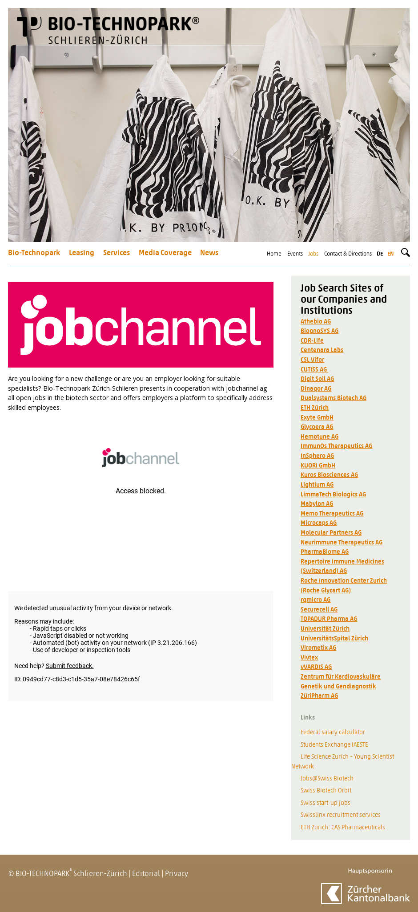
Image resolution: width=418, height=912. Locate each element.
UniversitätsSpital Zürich (334, 639)
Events (295, 254)
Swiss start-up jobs (325, 803)
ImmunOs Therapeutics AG (336, 446)
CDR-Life (312, 341)
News (209, 253)
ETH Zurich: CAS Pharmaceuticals (343, 827)
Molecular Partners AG (331, 533)
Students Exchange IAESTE (334, 745)
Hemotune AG (319, 437)
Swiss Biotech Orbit (326, 791)
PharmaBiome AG (325, 552)
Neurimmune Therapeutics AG (341, 543)
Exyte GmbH (317, 418)
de (380, 254)
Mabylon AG (317, 504)
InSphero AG (317, 456)
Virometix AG (318, 648)
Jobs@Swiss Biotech (327, 779)
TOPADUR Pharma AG (329, 619)
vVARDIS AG (316, 667)
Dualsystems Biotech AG (333, 398)
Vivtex (309, 658)
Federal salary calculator (333, 732)
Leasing (81, 253)
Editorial (146, 874)
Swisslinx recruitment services (341, 815)
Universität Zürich (325, 629)
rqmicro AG (315, 600)
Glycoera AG (317, 427)
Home (274, 254)
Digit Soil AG (317, 379)
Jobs (313, 254)
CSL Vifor (312, 360)
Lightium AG (317, 485)
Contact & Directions (348, 254)
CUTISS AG (314, 370)
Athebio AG (316, 322)
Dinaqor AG (316, 389)
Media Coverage (165, 253)
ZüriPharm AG (319, 696)
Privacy (176, 874)
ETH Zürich (315, 408)
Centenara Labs (322, 350)
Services (116, 253)
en (390, 254)
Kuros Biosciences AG (329, 475)
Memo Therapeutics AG (332, 514)
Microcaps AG (319, 523)
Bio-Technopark (34, 253)
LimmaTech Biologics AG (333, 495)
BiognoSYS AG (319, 331)
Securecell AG (319, 610)
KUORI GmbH (318, 466)
